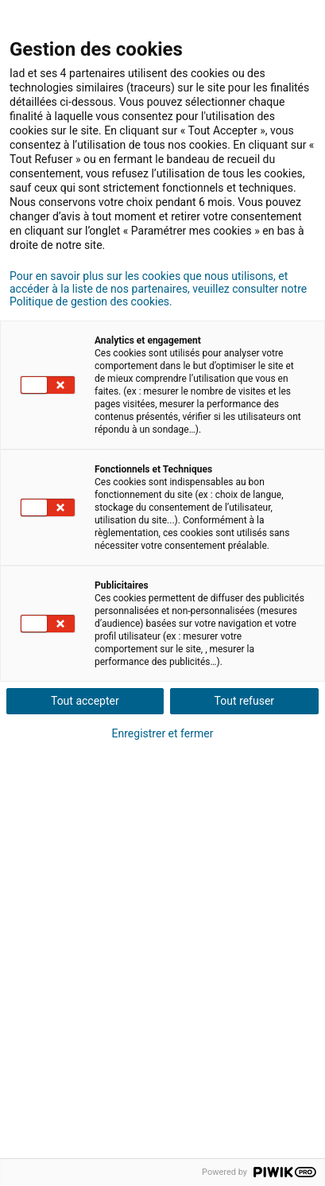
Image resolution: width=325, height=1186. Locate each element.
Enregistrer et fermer (163, 733)
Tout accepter (85, 700)
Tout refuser (244, 700)
